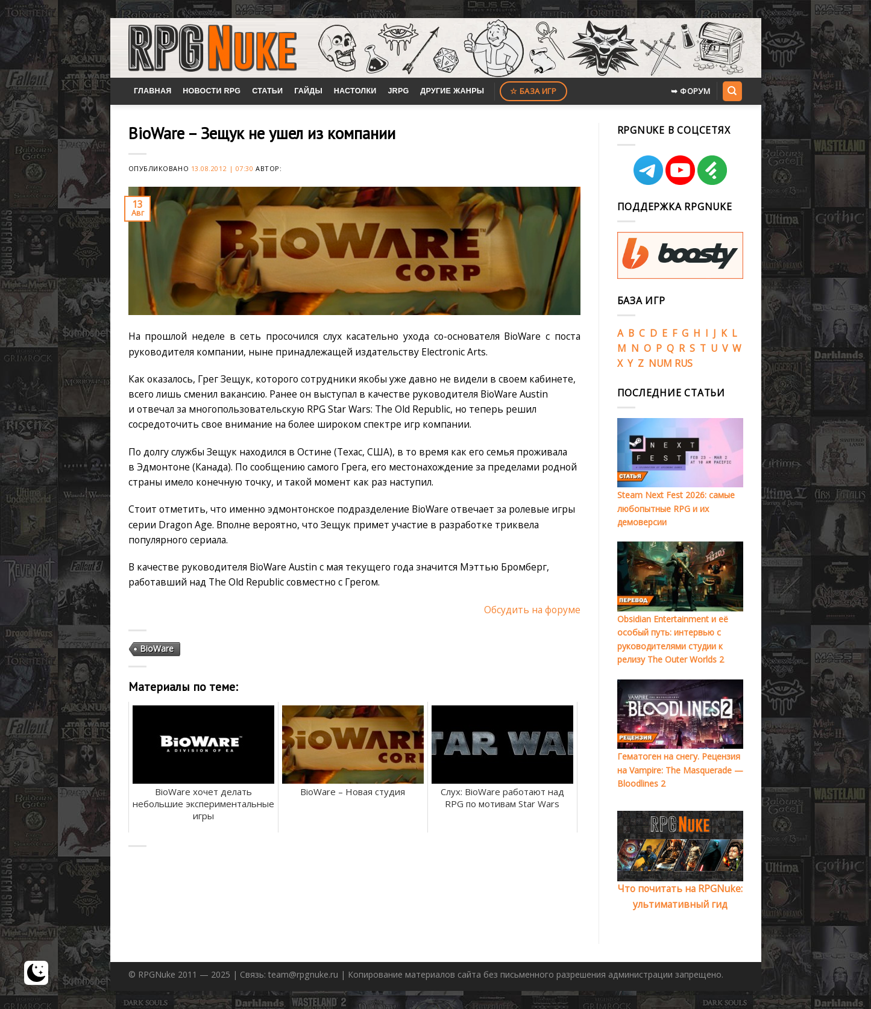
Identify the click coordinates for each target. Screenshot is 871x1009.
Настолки (355, 91)
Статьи (267, 91)
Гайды (308, 91)
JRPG (398, 91)
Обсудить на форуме (532, 609)
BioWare (157, 648)
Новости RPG (212, 91)
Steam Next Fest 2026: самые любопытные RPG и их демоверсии (676, 508)
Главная (153, 91)
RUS (683, 363)
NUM (660, 363)
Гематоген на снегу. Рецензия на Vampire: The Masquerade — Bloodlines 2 (680, 770)
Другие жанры (452, 91)
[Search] (732, 91)
